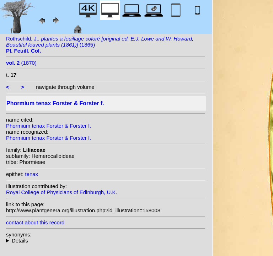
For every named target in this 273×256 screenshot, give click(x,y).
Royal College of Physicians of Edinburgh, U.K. (61, 192)
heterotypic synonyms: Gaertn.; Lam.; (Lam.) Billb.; (105, 241)
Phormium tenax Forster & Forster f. (48, 126)
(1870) (21, 63)
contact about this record (35, 222)
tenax (31, 174)
